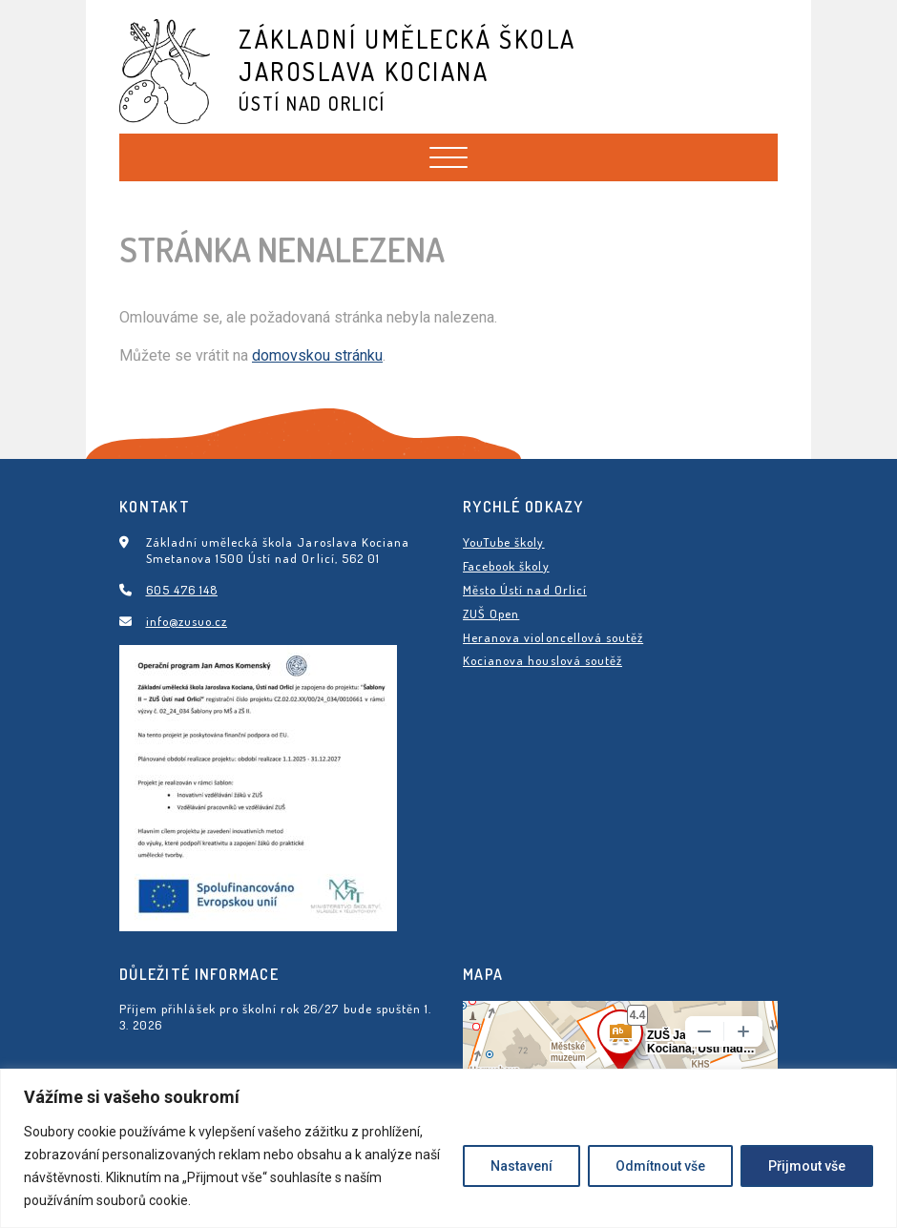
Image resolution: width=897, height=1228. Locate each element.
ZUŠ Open (491, 613)
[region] (448, 1148)
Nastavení (521, 1166)
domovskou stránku (317, 355)
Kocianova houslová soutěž (542, 660)
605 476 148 (182, 589)
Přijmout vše (806, 1166)
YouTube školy (504, 542)
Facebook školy (506, 565)
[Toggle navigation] (448, 157)
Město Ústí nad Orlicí (525, 589)
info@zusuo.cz (187, 621)
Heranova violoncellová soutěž (553, 637)
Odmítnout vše (660, 1166)
